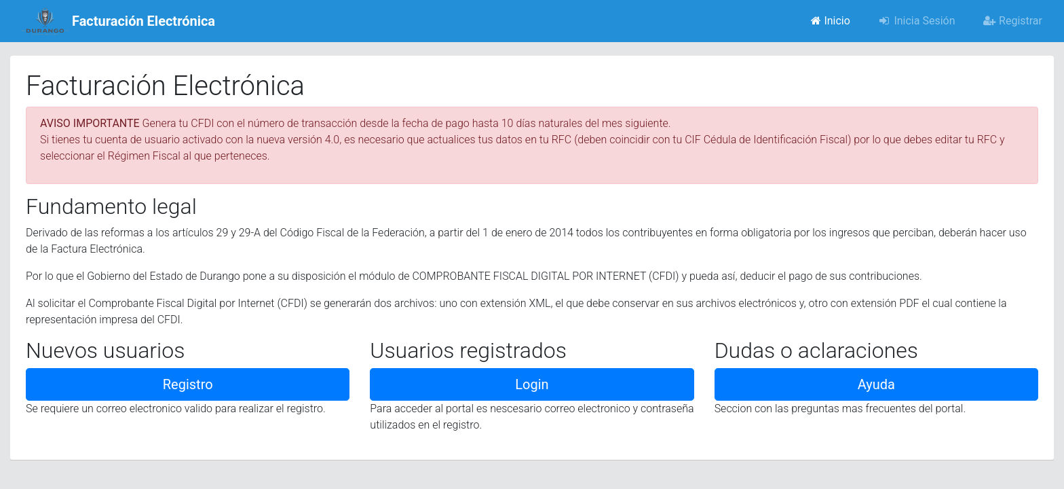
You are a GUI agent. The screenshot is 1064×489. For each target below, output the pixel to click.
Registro (188, 384)
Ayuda (876, 384)
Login (531, 384)
